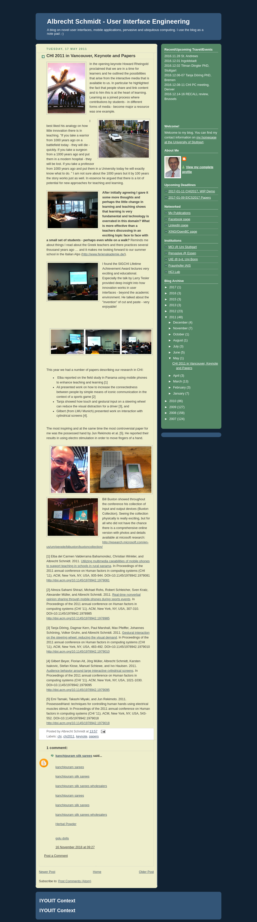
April (176, 375)
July (176, 346)
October (179, 334)
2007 (173, 419)
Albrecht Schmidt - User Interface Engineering (118, 21)
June (177, 352)
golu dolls (62, 838)
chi (59, 736)
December (181, 322)
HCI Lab (174, 272)
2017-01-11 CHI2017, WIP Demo (191, 191)
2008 (173, 413)
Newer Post (47, 872)
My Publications (179, 213)
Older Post (146, 872)
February (180, 387)
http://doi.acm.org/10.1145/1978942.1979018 (78, 723)
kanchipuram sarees (69, 767)
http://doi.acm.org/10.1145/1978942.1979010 (78, 651)
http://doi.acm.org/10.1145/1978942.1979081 (78, 580)
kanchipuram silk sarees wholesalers (81, 786)
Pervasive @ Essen (182, 253)
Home (97, 872)
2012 (173, 311)
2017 (173, 287)
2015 (173, 299)
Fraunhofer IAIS (179, 265)
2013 (173, 305)
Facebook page (179, 219)
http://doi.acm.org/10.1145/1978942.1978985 (78, 618)
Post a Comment (56, 856)
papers (94, 736)
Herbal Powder (65, 824)
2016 (173, 293)
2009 (173, 407)
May (176, 358)
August (178, 340)
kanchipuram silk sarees (73, 756)
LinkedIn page (178, 225)
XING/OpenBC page (182, 231)
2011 (173, 317)
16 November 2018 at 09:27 (75, 847)
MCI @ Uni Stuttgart (182, 247)
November (181, 328)
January (179, 393)
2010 (173, 401)
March (178, 381)
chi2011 (68, 736)
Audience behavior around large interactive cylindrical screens (89, 670)
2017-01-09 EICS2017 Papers (189, 197)
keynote (81, 736)
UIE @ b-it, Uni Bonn (183, 259)
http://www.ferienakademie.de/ (103, 254)
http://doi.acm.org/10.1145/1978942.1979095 (78, 690)
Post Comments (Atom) (74, 881)
